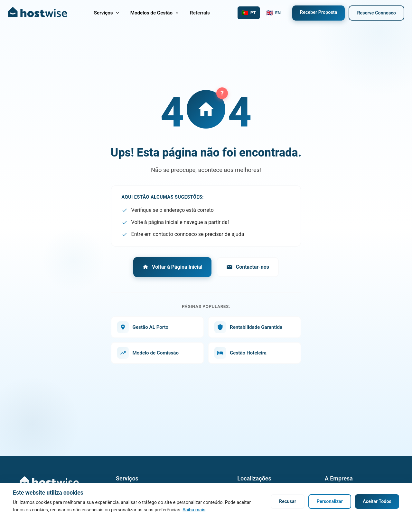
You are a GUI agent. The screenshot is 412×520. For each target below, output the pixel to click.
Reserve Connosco (376, 13)
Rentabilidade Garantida (248, 327)
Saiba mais (194, 510)
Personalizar (330, 501)
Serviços (107, 13)
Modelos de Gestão (155, 13)
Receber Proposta (318, 12)
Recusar (287, 501)
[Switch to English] (273, 12)
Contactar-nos (247, 267)
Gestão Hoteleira (240, 353)
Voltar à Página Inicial (172, 267)
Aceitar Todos (377, 501)
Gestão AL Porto (143, 327)
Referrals (200, 13)
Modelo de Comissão (148, 353)
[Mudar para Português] (249, 12)
